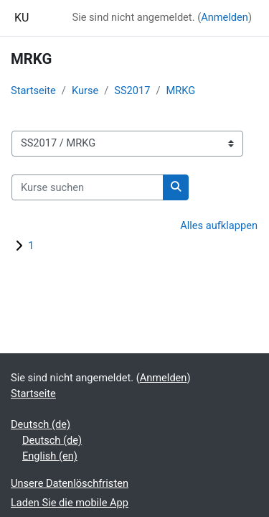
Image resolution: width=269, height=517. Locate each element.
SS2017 (132, 90)
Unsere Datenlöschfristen (69, 483)
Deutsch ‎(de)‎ (40, 424)
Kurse (85, 90)
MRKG (180, 90)
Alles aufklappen (219, 225)
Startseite (33, 90)
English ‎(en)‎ (49, 456)
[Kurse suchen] (87, 187)
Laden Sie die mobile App (69, 502)
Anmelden (224, 17)
